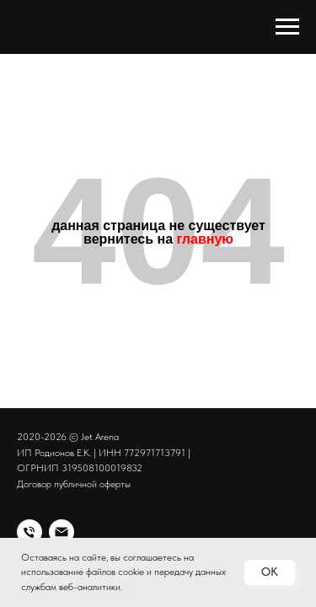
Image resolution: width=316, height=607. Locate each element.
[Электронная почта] (61, 532)
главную (205, 239)
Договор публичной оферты (74, 484)
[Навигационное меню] (287, 27)
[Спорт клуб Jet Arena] (29, 532)
